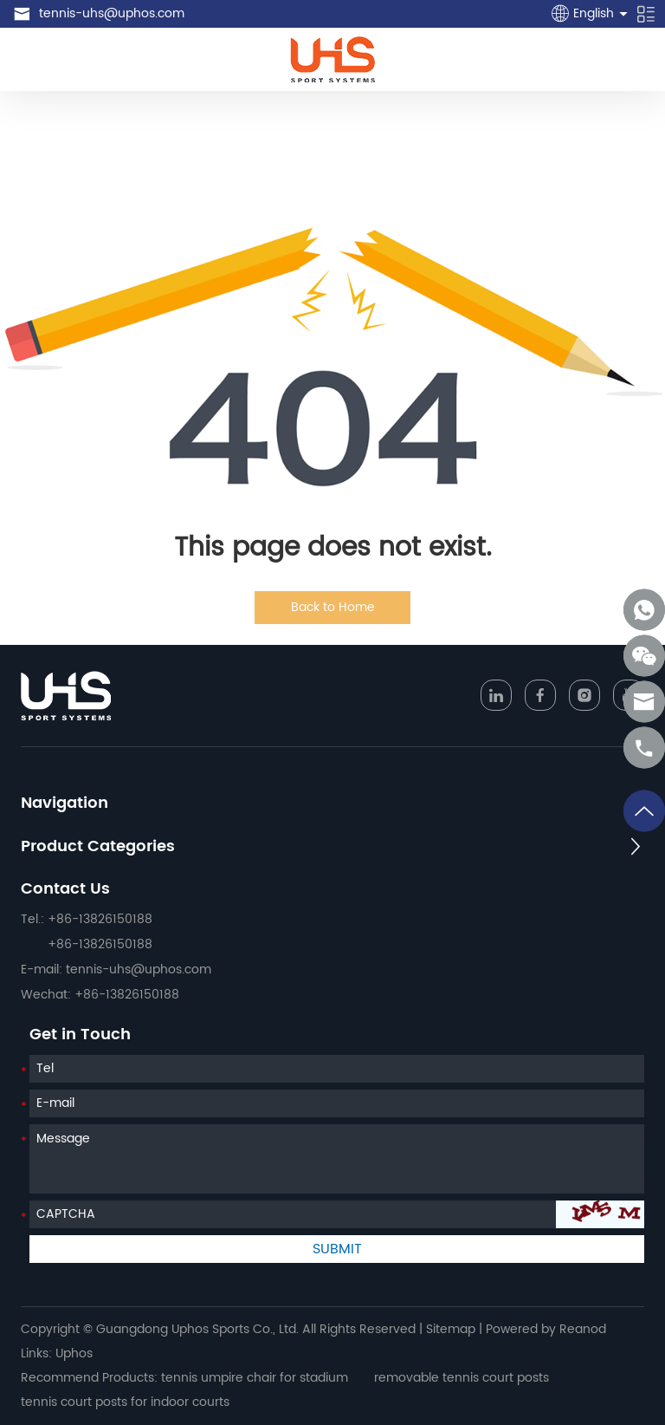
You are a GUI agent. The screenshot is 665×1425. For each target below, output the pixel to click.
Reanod (582, 1329)
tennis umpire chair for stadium (254, 1378)
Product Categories (98, 846)
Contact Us (65, 889)
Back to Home (333, 607)
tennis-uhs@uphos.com (111, 13)
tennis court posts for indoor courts (125, 1402)
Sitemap (450, 1329)
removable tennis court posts (461, 1378)
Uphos (74, 1353)
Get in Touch (80, 1034)
